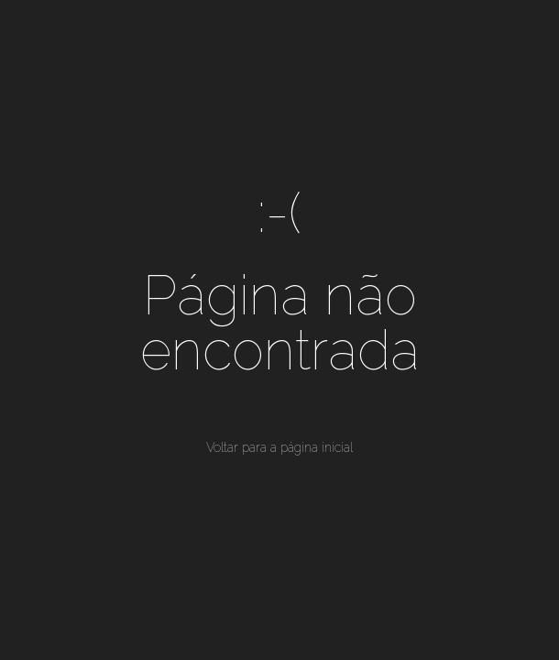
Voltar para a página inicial (279, 447)
